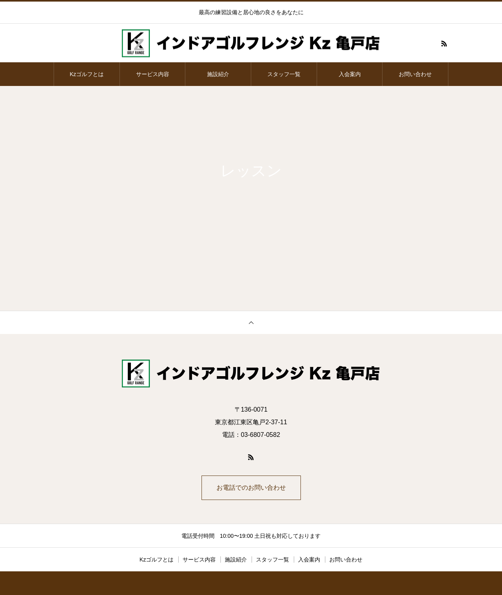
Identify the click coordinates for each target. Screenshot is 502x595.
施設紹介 (218, 74)
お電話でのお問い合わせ (251, 487)
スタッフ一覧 (283, 74)
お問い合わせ (415, 74)
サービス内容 (152, 74)
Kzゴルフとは (87, 74)
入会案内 (350, 74)
